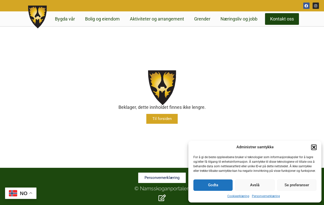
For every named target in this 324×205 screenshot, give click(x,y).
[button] (313, 147)
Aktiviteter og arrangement (157, 19)
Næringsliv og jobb (238, 19)
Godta (213, 185)
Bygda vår (65, 19)
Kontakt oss (282, 19)
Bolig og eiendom (102, 19)
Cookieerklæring (238, 196)
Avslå (254, 185)
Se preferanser (297, 185)
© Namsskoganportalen (162, 189)
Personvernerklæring (266, 196)
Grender (202, 19)
